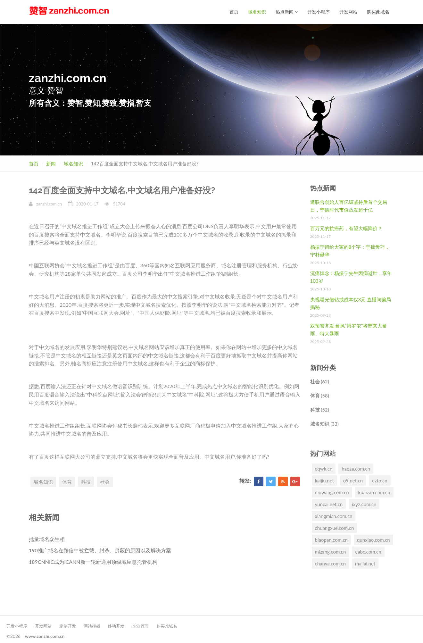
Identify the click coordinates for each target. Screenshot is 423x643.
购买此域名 (378, 12)
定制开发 (67, 626)
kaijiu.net (324, 480)
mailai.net (365, 563)
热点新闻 (287, 12)
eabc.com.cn (368, 552)
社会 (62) (319, 381)
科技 (86, 482)
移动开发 (116, 626)
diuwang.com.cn (332, 492)
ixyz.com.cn (364, 504)
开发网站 (348, 12)
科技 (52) (319, 410)
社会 (105, 482)
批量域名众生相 (47, 539)
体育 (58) (319, 395)
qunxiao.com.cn (373, 540)
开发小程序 (318, 12)
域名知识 (257, 12)
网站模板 (92, 626)
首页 (233, 12)
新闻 (51, 163)
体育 (67, 482)
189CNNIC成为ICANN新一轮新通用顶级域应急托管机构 (93, 562)
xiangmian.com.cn (333, 516)
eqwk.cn (324, 469)
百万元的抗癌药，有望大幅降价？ (346, 228)
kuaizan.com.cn (374, 492)
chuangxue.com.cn (334, 528)
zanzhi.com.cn (49, 203)
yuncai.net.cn (329, 504)
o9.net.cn (353, 480)
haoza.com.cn (356, 469)
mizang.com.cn (330, 552)
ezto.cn (379, 480)
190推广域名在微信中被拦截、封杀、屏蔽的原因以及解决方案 (100, 550)
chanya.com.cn (330, 563)
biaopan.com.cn (331, 540)
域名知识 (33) (324, 424)
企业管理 (140, 626)
